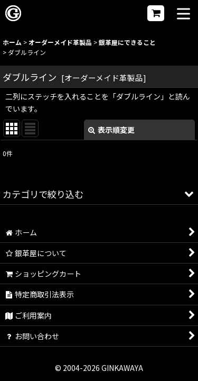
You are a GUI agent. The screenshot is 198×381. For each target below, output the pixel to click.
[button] (183, 14)
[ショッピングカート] (155, 13)
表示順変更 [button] (111, 129)
